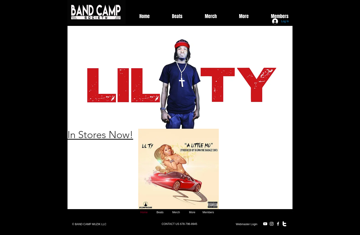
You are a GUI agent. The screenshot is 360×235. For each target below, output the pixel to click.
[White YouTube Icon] (265, 223)
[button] (236, 16)
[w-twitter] (284, 223)
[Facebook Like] (274, 5)
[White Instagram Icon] (271, 223)
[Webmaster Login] (247, 224)
